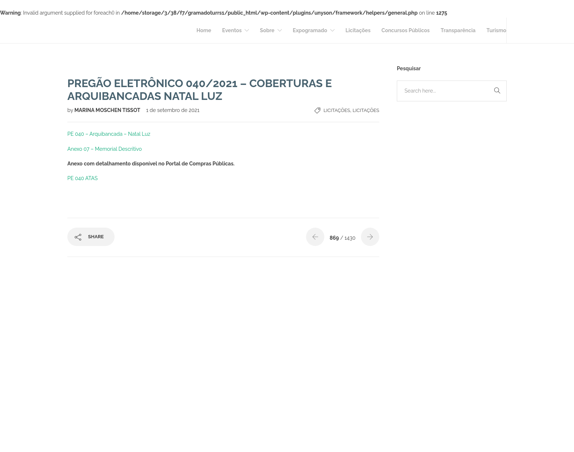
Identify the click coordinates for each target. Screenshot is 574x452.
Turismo (496, 30)
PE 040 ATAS (82, 178)
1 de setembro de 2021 (173, 110)
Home (204, 30)
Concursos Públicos (405, 30)
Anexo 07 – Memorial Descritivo (104, 149)
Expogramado (310, 30)
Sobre (267, 30)
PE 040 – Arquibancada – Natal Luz (108, 134)
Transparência (458, 30)
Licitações (358, 30)
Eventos (232, 30)
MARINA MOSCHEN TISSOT (107, 110)
